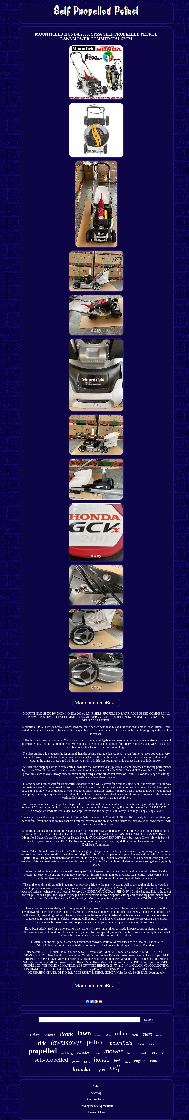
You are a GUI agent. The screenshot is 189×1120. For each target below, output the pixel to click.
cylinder (83, 1053)
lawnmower (66, 1042)
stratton (49, 1035)
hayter (99, 1069)
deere (141, 1044)
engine (140, 1060)
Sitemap (96, 1093)
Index (96, 1086)
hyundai (81, 1069)
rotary (35, 1034)
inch (117, 1061)
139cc (87, 1062)
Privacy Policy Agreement (96, 1106)
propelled (42, 1051)
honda (102, 1059)
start (147, 1034)
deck (152, 1044)
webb (143, 1053)
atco (108, 1035)
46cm (159, 1035)
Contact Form (96, 1099)
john (97, 1053)
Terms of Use (96, 1112)
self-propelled (51, 1059)
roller (121, 1033)
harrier (132, 1053)
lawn (84, 1033)
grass (76, 1061)
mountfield (120, 1043)
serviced (157, 1052)
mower (113, 1051)
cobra (135, 1035)
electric (66, 1034)
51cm (127, 1062)
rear (154, 1060)
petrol (95, 1042)
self (115, 1068)
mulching (67, 1053)
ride (42, 1043)
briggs (98, 1035)
